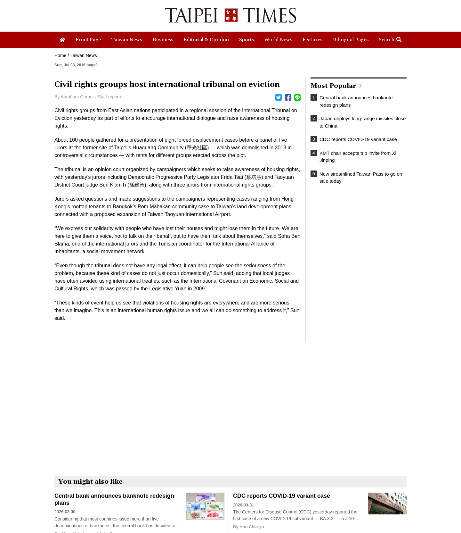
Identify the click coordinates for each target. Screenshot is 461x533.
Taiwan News (83, 55)
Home (60, 55)
